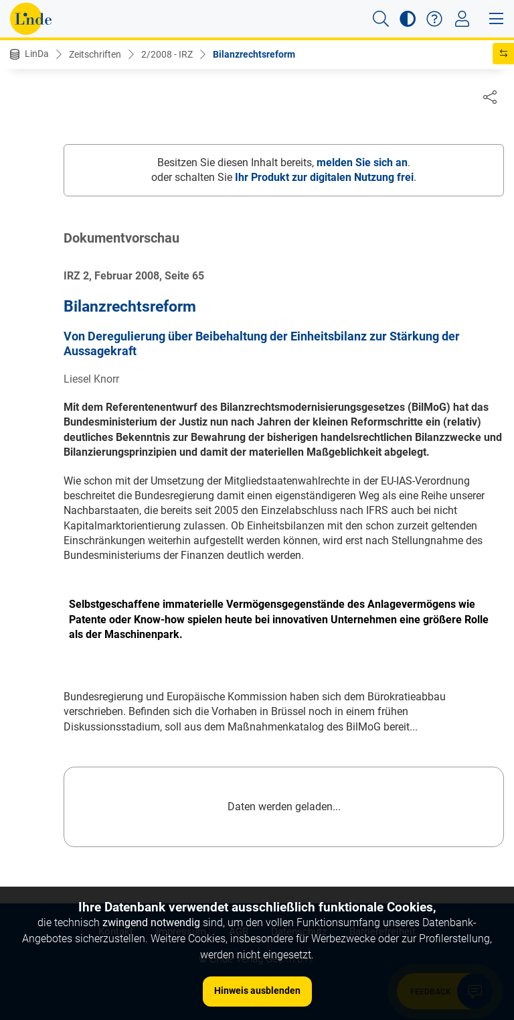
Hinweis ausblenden (257, 990)
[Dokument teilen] (490, 96)
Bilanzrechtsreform (254, 54)
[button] (380, 19)
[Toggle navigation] (462, 18)
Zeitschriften (95, 54)
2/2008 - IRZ (167, 54)
